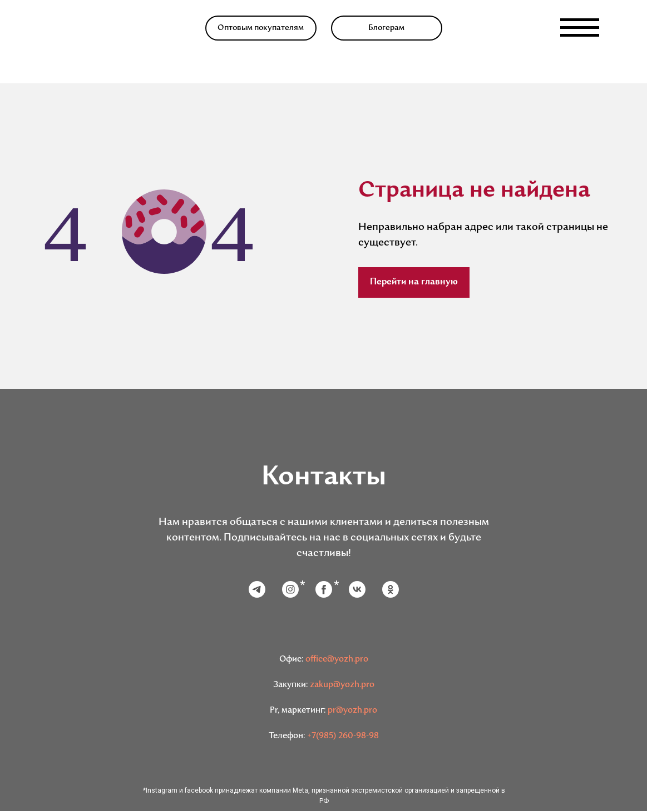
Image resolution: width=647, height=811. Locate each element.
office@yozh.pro (336, 659)
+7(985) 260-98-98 (343, 736)
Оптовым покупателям (261, 28)
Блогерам (386, 28)
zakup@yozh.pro (342, 685)
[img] (73, 27)
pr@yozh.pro (352, 711)
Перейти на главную (414, 282)
